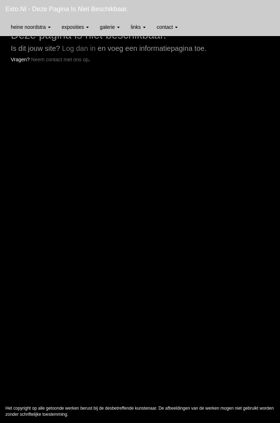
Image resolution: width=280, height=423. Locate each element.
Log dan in (78, 48)
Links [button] (138, 27)
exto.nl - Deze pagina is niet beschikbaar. (66, 9)
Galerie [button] (110, 27)
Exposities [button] (75, 27)
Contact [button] (167, 27)
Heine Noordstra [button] (31, 27)
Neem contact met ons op (60, 59)
